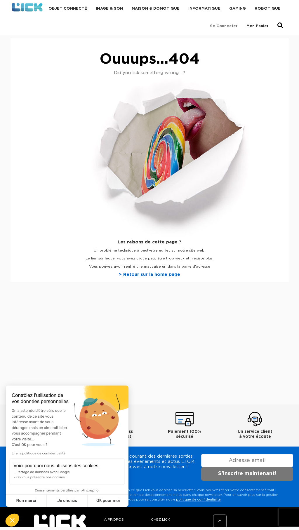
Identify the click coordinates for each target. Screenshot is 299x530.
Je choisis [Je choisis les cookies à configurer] (67, 500)
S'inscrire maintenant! (247, 473)
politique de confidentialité (198, 499)
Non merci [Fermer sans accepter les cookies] (26, 500)
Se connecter (224, 26)
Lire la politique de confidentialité (38, 453)
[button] (12, 520)
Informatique (204, 9)
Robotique (268, 9)
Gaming (237, 9)
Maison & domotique (156, 9)
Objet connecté (67, 9)
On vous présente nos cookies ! (41, 477)
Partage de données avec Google (43, 472)
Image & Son (109, 9)
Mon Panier (257, 26)
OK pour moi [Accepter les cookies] (108, 500)
